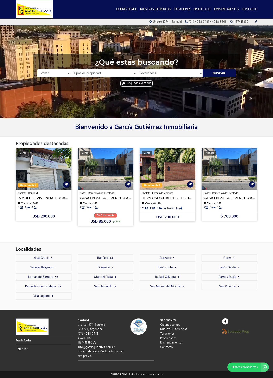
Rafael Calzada (167, 277)
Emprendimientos (226, 9)
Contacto (249, 9)
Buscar (219, 73)
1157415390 (87, 342)
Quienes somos (126, 9)
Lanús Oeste (229, 267)
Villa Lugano (43, 296)
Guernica (105, 267)
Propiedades (202, 9)
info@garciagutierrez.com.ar (96, 347)
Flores (229, 258)
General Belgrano (43, 267)
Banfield (105, 258)
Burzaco (167, 258)
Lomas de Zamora (43, 277)
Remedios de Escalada (43, 286)
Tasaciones (182, 9)
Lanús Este (167, 267)
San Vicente (229, 286)
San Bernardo (105, 286)
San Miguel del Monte (167, 286)
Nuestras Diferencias (155, 9)
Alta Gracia (43, 258)
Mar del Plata (105, 277)
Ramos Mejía (229, 277)
